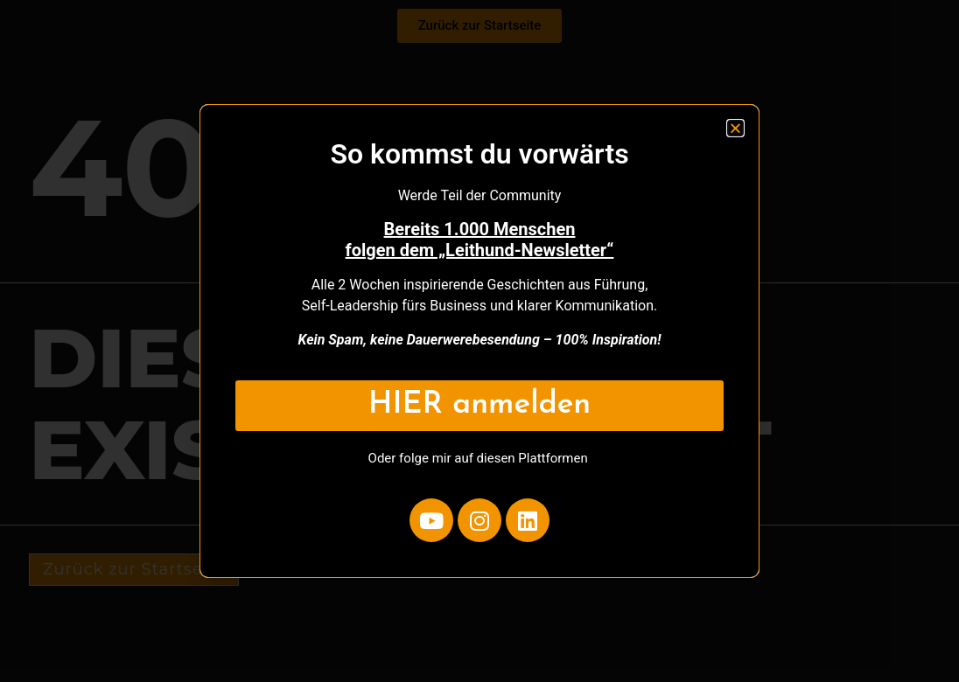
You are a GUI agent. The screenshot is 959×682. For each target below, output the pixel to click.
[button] (735, 128)
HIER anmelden (479, 405)
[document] (479, 341)
